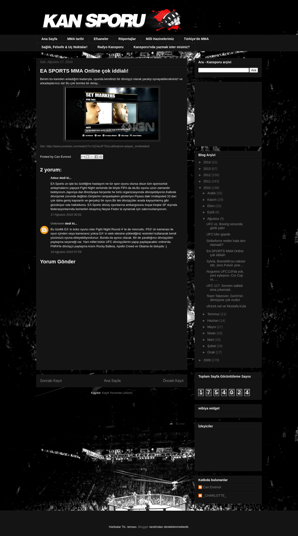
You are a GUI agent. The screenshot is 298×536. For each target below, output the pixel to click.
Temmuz (213, 314)
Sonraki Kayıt (51, 381)
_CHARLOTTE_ (214, 495)
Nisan (212, 333)
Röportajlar (127, 39)
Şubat (212, 346)
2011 (207, 181)
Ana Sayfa (49, 39)
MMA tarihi (75, 39)
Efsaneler (101, 39)
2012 (207, 175)
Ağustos (213, 219)
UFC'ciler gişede (218, 234)
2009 (207, 360)
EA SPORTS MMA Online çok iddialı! (225, 253)
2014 (207, 162)
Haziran (213, 320)
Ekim (211, 206)
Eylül (211, 212)
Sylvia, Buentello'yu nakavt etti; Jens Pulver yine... (226, 263)
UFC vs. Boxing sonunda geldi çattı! (225, 226)
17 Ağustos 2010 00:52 (66, 214)
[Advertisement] (227, 113)
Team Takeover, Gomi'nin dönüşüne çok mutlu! (225, 298)
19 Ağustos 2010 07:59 (66, 252)
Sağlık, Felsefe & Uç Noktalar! (64, 47)
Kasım (212, 199)
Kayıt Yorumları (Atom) (117, 393)
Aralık (212, 193)
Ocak (211, 352)
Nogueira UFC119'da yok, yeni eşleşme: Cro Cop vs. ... (225, 275)
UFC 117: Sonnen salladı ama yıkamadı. (225, 287)
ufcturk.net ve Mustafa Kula (226, 306)
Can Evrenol (212, 487)
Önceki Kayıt (173, 381)
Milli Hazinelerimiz (160, 39)
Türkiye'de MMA (196, 39)
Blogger (143, 527)
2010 (207, 188)
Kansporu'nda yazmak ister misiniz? (162, 47)
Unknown (57, 223)
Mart (211, 340)
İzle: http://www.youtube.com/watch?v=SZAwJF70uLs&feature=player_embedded (94, 146)
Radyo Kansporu (111, 47)
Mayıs (212, 327)
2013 (207, 169)
